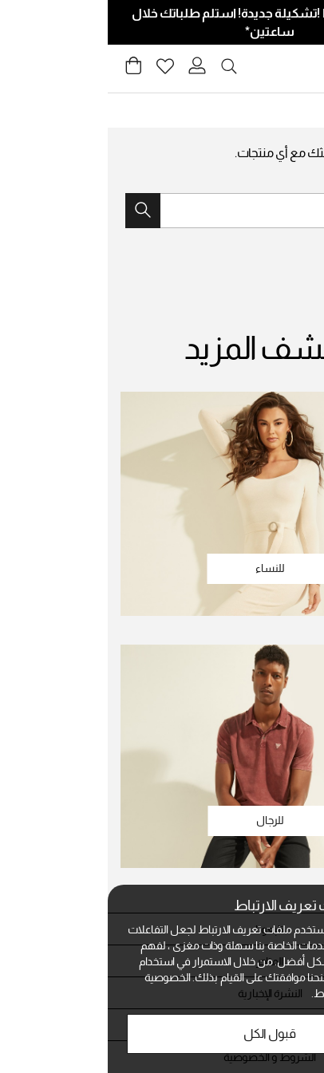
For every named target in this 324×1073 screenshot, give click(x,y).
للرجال (162, 820)
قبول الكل (162, 1033)
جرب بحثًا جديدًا (274, 180)
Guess (288, 110)
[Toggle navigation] (302, 69)
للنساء (162, 568)
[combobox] (162, 210)
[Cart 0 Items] (25, 70)
